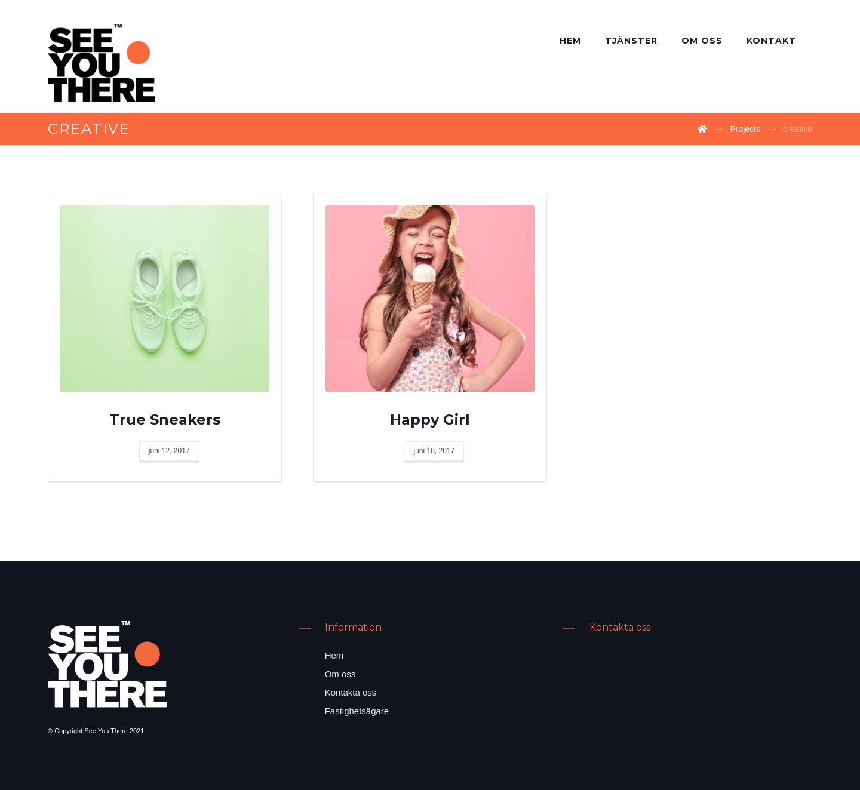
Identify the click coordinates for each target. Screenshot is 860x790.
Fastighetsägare (357, 711)
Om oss (340, 674)
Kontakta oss (351, 692)
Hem (334, 655)
